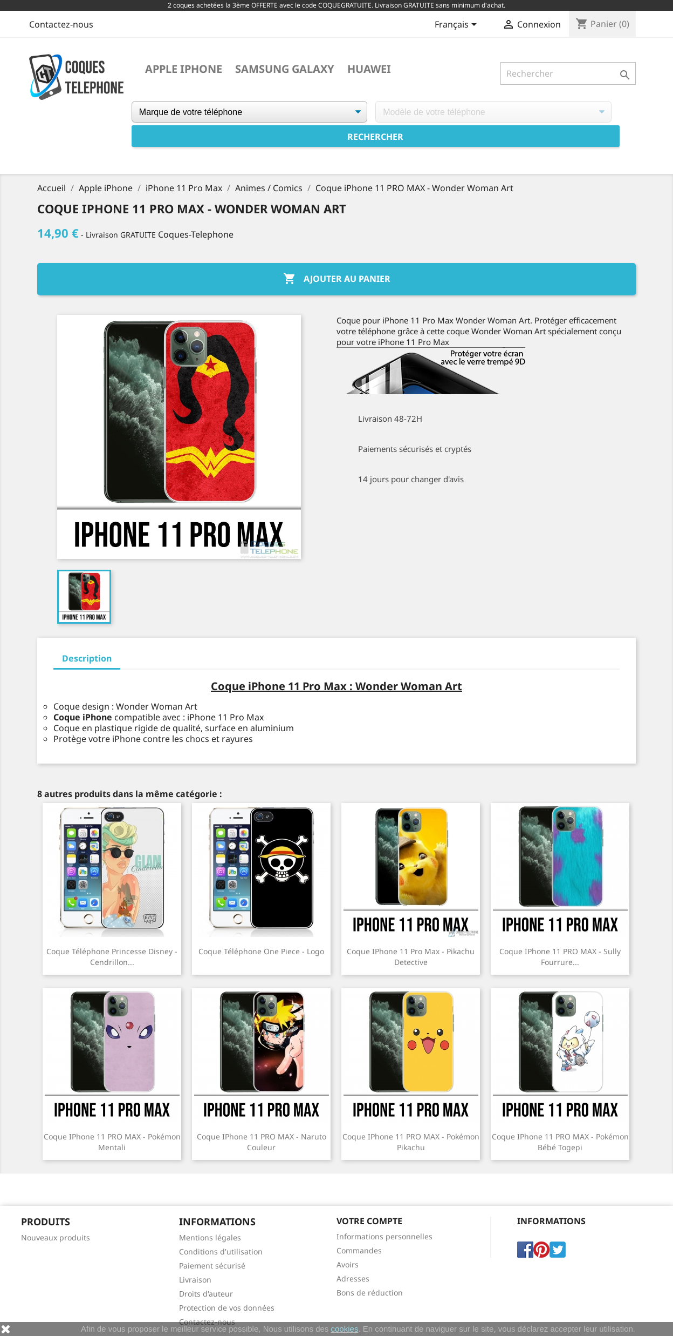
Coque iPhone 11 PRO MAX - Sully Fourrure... (560, 956)
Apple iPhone (183, 69)
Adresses (352, 1278)
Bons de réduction (369, 1292)
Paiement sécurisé (212, 1265)
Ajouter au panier (336, 279)
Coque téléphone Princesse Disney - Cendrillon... (111, 956)
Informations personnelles (384, 1236)
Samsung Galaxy (284, 69)
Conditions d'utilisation (221, 1251)
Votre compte (369, 1221)
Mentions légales (210, 1237)
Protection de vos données (226, 1308)
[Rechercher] (568, 73)
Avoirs (347, 1264)
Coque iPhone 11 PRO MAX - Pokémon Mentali (112, 1141)
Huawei (369, 69)
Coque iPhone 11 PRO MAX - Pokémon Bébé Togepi (560, 1141)
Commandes (359, 1250)
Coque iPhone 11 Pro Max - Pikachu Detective (411, 956)
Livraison (195, 1279)
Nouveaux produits (55, 1237)
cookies (345, 1328)
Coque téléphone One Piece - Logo (261, 951)
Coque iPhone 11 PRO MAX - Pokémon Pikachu (410, 1141)
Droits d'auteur (206, 1293)
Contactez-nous (61, 24)
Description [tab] (87, 658)
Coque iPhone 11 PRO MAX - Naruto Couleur (261, 1141)
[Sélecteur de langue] (457, 25)
